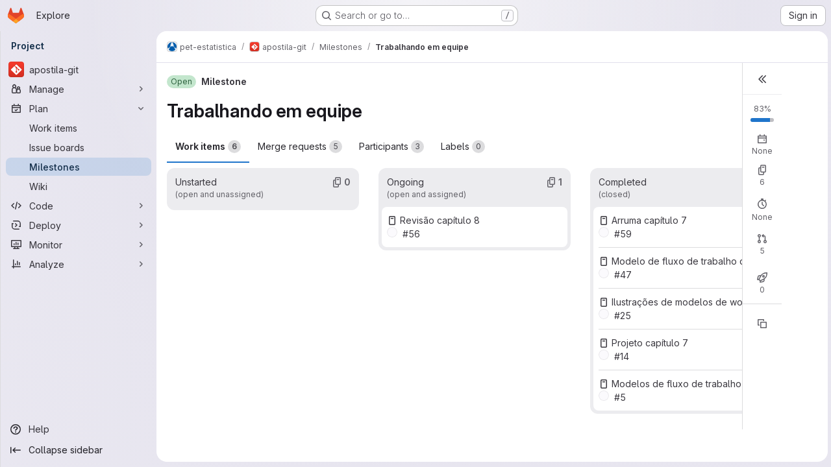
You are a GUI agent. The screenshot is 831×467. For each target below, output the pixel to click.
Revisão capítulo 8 (439, 220)
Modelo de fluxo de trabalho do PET (690, 261)
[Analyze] (78, 264)
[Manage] (78, 89)
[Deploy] (78, 225)
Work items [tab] (208, 146)
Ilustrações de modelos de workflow (689, 301)
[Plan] (78, 108)
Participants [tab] (391, 146)
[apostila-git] (78, 69)
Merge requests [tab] (300, 146)
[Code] (78, 206)
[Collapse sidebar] (78, 450)
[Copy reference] (760, 323)
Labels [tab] (463, 146)
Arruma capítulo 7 (648, 220)
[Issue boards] (78, 147)
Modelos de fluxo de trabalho (675, 383)
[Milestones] (78, 167)
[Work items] (78, 128)
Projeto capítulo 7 (648, 342)
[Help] (78, 429)
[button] (760, 79)
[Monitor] (78, 244)
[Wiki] (78, 186)
